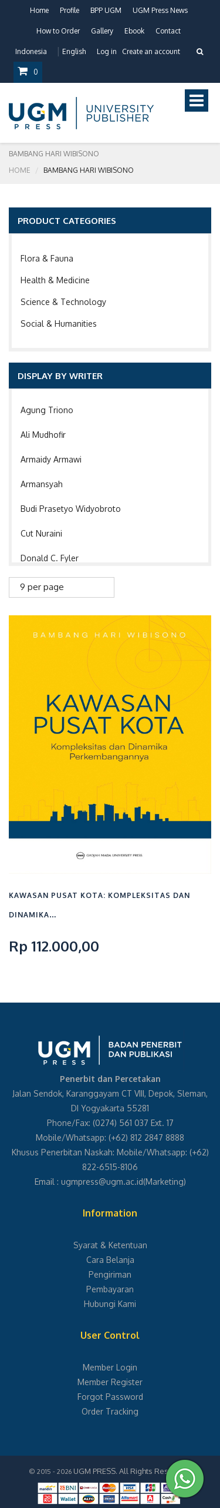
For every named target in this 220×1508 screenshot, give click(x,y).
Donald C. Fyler (50, 558)
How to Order (58, 30)
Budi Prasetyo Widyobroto (71, 509)
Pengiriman (110, 1274)
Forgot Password (110, 1397)
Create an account (151, 51)
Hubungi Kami (110, 1304)
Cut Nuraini (41, 533)
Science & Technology (63, 302)
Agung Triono (47, 410)
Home (39, 10)
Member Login (110, 1367)
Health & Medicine (55, 280)
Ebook (134, 30)
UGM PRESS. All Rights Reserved (131, 1471)
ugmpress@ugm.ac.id (102, 1182)
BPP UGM (105, 10)
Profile (69, 10)
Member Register (110, 1382)
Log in (107, 51)
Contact (168, 30)
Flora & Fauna (47, 258)
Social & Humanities (59, 324)
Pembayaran (110, 1289)
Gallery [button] (102, 30)
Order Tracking (110, 1411)
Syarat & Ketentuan (110, 1245)
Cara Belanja (110, 1260)
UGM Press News (160, 10)
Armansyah (42, 484)
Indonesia (31, 51)
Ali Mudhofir (43, 435)
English (74, 51)
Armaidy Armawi (51, 459)
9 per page (42, 586)
